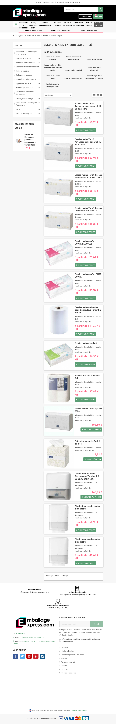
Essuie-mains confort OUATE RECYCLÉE (85, 243)
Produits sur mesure (68, 676)
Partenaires (65, 672)
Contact (64, 669)
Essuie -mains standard (73, 70)
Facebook (15, 659)
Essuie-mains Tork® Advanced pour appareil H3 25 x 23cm (88, 142)
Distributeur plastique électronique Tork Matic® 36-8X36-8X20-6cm (87, 478)
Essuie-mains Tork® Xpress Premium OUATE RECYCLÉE (88, 176)
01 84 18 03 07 (75, 2)
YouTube (29, 659)
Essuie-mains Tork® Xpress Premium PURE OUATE (88, 210)
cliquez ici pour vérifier (79, 714)
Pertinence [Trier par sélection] (49, 95)
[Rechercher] (83, 9)
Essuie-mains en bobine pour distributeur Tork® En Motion (88, 312)
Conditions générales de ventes (72, 658)
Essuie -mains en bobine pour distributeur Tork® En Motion (53, 67)
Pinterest (35, 659)
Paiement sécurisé (68, 665)
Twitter (22, 659)
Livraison (64, 651)
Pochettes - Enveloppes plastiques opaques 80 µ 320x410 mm (30, 139)
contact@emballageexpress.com (32, 641)
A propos (64, 662)
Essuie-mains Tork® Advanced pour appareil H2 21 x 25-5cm (88, 106)
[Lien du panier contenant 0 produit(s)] (98, 16)
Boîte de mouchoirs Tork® (73, 78)
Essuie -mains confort (94, 59)
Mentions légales (67, 654)
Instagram (42, 659)
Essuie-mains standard (86, 345)
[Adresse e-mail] (74, 627)
